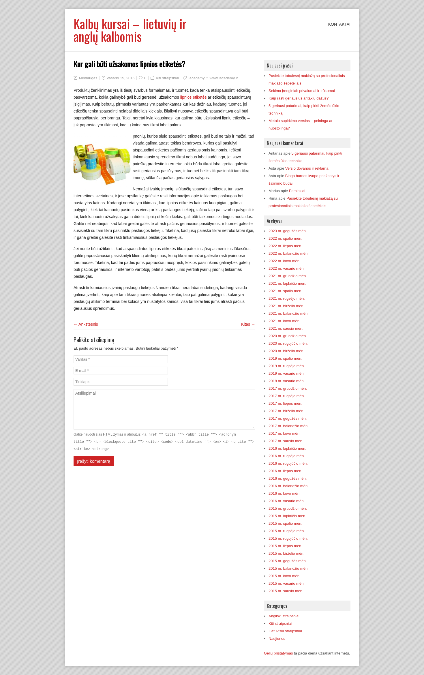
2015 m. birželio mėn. (286, 553)
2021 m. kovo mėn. (285, 321)
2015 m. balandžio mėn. (289, 568)
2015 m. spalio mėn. (285, 523)
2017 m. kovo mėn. (285, 433)
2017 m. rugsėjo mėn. (287, 396)
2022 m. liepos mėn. (285, 246)
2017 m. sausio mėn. (286, 441)
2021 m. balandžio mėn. (289, 313)
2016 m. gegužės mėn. (288, 478)
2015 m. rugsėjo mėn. (287, 531)
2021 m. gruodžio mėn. (288, 276)
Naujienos (277, 638)
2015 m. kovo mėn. (285, 576)
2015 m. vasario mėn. (287, 583)
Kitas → (248, 324)
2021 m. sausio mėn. (286, 328)
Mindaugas (88, 78)
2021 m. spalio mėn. (285, 291)
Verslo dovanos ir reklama (307, 168)
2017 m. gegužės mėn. (288, 418)
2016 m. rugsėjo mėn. (287, 456)
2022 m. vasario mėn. (287, 268)
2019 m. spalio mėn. (285, 358)
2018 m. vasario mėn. (287, 381)
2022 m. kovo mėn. (285, 261)
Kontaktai (339, 24)
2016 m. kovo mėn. (285, 493)
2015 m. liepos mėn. (285, 546)
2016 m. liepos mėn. (285, 471)
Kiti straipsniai (167, 78)
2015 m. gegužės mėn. (288, 561)
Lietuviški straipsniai (285, 631)
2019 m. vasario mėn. (287, 373)
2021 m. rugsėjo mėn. (287, 298)
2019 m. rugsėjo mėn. (287, 366)
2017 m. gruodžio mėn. (288, 388)
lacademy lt (198, 78)
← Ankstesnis (86, 324)
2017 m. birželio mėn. (286, 411)
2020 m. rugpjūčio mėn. (288, 343)
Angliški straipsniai (284, 616)
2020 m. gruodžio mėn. (288, 336)
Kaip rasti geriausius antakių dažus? (299, 98)
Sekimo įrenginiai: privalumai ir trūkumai (302, 91)
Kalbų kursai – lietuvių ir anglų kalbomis (130, 30)
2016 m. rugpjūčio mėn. (288, 463)
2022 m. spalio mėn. (285, 238)
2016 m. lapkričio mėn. (287, 448)
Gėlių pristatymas (278, 653)
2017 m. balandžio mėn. (289, 426)
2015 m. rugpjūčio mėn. (288, 538)
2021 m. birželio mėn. (286, 306)
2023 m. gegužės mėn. (288, 231)
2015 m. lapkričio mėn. (287, 516)
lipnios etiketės (193, 97)
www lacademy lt (224, 78)
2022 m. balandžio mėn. (289, 253)
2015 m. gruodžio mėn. (288, 508)
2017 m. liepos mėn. (285, 403)
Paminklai (297, 191)
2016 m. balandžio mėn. (289, 486)
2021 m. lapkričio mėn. (287, 283)
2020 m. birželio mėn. (286, 351)
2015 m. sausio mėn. (286, 591)
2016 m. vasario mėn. (287, 501)
